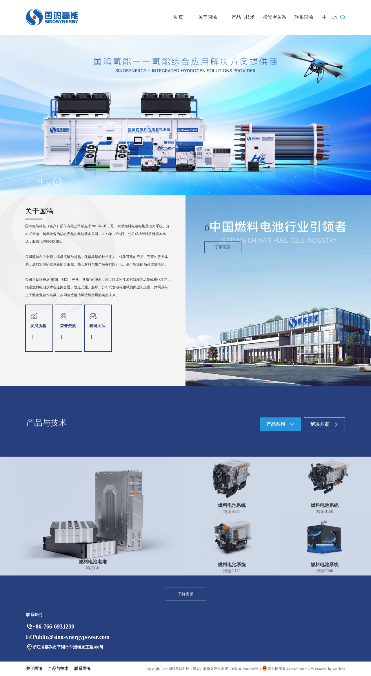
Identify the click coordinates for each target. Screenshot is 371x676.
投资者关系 (274, 17)
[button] (57, 181)
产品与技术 (243, 17)
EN (334, 17)
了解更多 (223, 267)
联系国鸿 (303, 17)
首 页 (178, 17)
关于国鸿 (207, 17)
